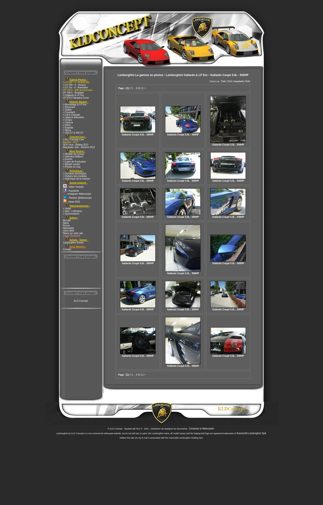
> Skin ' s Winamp (72, 211)
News (66, 223)
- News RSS (71, 202)
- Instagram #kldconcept (77, 194)
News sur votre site (73, 233)
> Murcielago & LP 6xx (75, 104)
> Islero (67, 125)
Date (223, 81)
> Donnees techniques (75, 173)
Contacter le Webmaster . (202, 428)
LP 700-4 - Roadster (73, 92)
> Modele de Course (73, 154)
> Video (67, 208)
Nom (230, 81)
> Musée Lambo (71, 164)
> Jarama (68, 122)
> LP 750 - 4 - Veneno (74, 85)
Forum (66, 225)
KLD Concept (81, 301)
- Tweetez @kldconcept (77, 198)
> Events (67, 159)
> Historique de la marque (76, 178)
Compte (67, 249)
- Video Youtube (73, 187)
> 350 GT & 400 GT (73, 132)
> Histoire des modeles (75, 176)
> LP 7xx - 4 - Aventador (75, 87)
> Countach (69, 112)
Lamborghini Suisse (73, 242)
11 (142, 88)
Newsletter (68, 228)
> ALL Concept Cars (73, 139)
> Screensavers (71, 213)
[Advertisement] (81, 273)
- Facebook (71, 191)
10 (139, 88)
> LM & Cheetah (71, 115)
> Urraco (67, 120)
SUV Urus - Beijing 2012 (75, 144)
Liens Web (68, 230)
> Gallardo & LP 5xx (73, 95)
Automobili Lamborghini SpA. (252, 433)
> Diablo (67, 109)
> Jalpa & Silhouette (73, 117)
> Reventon (69, 107)
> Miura (67, 130)
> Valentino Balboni (73, 156)
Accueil (67, 220)
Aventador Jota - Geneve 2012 (79, 147)
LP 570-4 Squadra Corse (76, 98)
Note (247, 81)
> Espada (68, 127)
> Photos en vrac (72, 167)
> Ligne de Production (74, 161)
